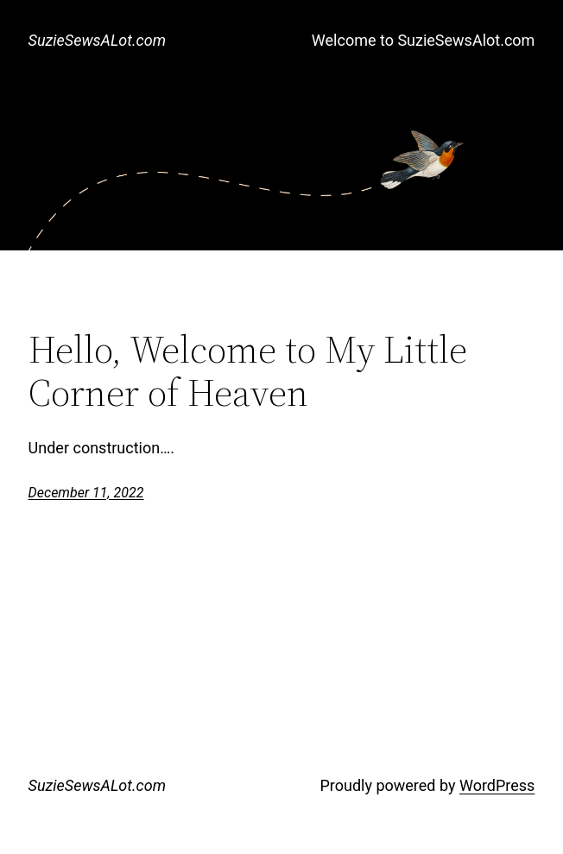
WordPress (497, 785)
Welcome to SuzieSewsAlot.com (423, 40)
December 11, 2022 (86, 492)
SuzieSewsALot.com (97, 40)
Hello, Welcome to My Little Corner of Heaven (247, 371)
